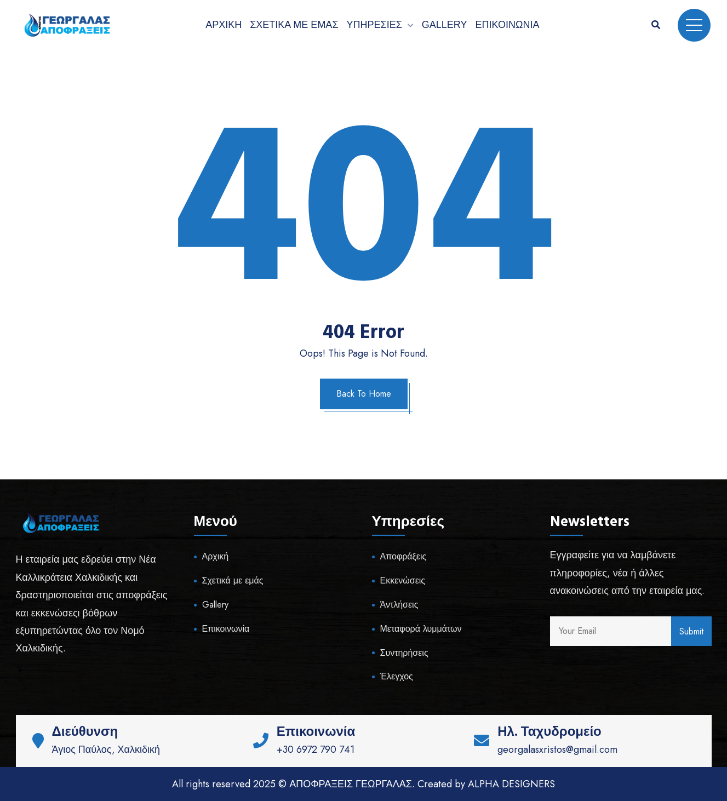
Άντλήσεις (399, 604)
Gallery (444, 24)
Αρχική (223, 24)
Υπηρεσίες (374, 24)
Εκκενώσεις (403, 580)
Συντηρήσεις (404, 652)
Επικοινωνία (508, 24)
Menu (694, 25)
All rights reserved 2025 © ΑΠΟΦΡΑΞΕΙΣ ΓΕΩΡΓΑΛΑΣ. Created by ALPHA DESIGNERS (363, 784)
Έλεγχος (396, 676)
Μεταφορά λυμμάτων (421, 628)
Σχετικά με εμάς (294, 24)
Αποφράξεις (403, 556)
